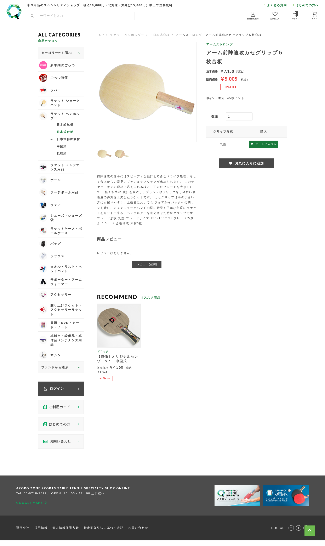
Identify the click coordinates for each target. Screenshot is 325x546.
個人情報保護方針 (65, 530)
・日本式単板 (63, 125)
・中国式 (60, 147)
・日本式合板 (160, 34)
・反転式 (60, 154)
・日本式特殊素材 (66, 140)
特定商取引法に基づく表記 (104, 530)
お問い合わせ (138, 530)
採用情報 (41, 530)
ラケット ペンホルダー (127, 34)
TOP (100, 34)
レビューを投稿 (147, 264)
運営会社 (22, 530)
